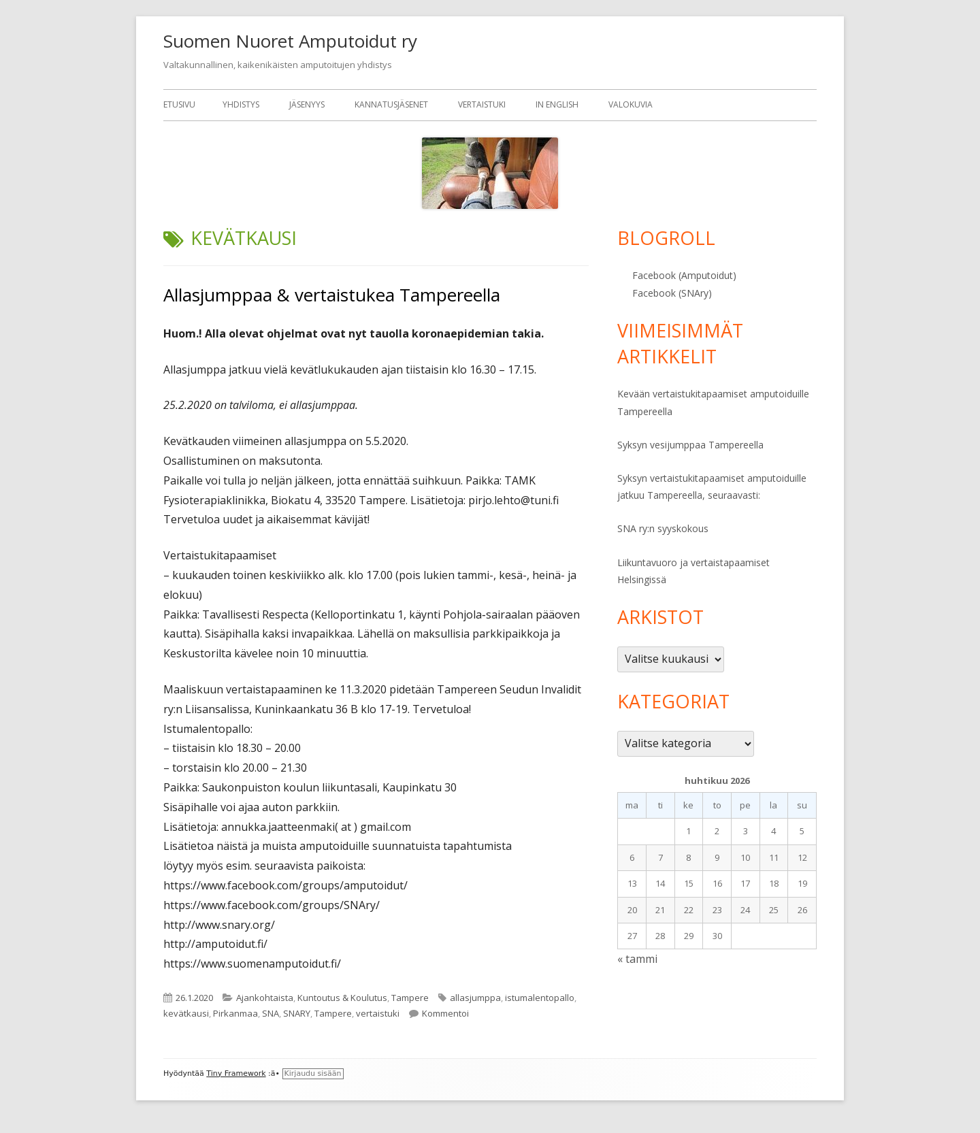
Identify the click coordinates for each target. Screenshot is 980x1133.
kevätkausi (186, 1013)
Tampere (410, 997)
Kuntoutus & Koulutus (342, 997)
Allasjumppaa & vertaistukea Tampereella (331, 294)
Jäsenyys (307, 104)
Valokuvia (630, 104)
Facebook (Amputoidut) (684, 275)
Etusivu (179, 104)
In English (557, 104)
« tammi (637, 958)
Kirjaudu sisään (313, 1073)
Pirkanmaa (235, 1013)
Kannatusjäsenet (391, 104)
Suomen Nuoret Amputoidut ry (290, 41)
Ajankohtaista (264, 997)
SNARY (296, 1013)
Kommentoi (445, 1013)
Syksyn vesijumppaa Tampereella (690, 444)
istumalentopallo (539, 997)
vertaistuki (377, 1013)
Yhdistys (241, 104)
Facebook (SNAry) (672, 292)
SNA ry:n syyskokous (662, 528)
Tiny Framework (235, 1073)
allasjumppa (475, 997)
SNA (270, 1013)
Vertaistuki (482, 104)
